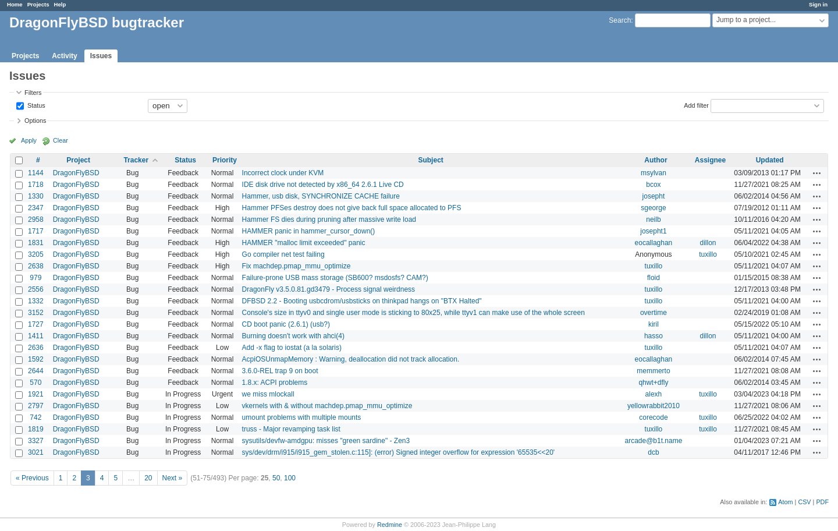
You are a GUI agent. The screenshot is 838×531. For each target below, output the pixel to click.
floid (653, 278)
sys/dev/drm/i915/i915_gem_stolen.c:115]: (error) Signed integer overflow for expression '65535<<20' (398, 452)
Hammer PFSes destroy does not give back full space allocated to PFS (351, 208)
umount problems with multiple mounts (301, 417)
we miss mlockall (268, 394)
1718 (36, 184)
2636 (36, 348)
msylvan (653, 173)
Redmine (389, 524)
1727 (36, 324)
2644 (36, 371)
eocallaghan (654, 243)
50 (276, 478)
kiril (653, 324)
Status (35, 104)
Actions (817, 173)
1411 (36, 336)
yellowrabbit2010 (653, 406)
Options (35, 120)
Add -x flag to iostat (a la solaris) (292, 348)
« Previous (32, 478)
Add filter (696, 104)
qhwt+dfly (653, 382)
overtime (653, 313)
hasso (653, 336)
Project (78, 160)
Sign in (818, 4)
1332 (36, 301)
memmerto (653, 371)
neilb (653, 219)
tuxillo (708, 254)
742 (35, 417)
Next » (172, 478)
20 (148, 478)
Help (60, 4)
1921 (36, 394)
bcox (653, 184)
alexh (653, 394)
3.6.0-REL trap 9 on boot (280, 371)
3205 (36, 254)
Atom (785, 501)
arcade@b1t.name (653, 441)
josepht (653, 196)
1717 (36, 231)
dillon (707, 243)
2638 (36, 266)
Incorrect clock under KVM (283, 173)
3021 (36, 452)
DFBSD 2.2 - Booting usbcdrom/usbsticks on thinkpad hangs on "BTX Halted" (362, 301)
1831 (36, 243)
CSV (804, 501)
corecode (653, 417)
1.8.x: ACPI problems (275, 382)
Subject (430, 160)
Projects (38, 4)
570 (35, 382)
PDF (822, 501)
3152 (36, 313)
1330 (36, 196)
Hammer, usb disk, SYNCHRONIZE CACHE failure (321, 196)
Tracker (135, 160)
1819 (36, 429)
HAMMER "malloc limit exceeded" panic (303, 243)
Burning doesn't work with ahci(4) (293, 336)
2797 (36, 406)
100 (290, 478)
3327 (36, 441)
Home (15, 4)
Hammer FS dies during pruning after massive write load (329, 219)
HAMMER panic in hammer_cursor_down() (308, 231)
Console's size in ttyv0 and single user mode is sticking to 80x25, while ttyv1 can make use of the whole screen (413, 313)
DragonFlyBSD (76, 173)
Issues (101, 56)
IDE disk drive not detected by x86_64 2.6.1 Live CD (323, 184)
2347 (36, 208)
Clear (60, 140)
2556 (36, 289)
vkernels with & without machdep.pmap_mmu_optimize (327, 406)
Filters (32, 92)
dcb (653, 452)
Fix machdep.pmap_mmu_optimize (296, 266)
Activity (64, 56)
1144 (36, 173)
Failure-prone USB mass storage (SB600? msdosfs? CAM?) (335, 278)
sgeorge (653, 208)
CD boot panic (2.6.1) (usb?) (286, 324)
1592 (36, 359)
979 (35, 278)
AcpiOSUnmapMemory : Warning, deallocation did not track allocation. (351, 359)
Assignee (710, 160)
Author (655, 160)
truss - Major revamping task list (291, 429)
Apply (29, 140)
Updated (770, 160)
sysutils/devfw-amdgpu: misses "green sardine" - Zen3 (326, 441)
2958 (36, 219)
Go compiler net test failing (283, 254)
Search (620, 20)
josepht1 (653, 231)
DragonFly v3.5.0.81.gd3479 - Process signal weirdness (329, 289)
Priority (224, 160)
